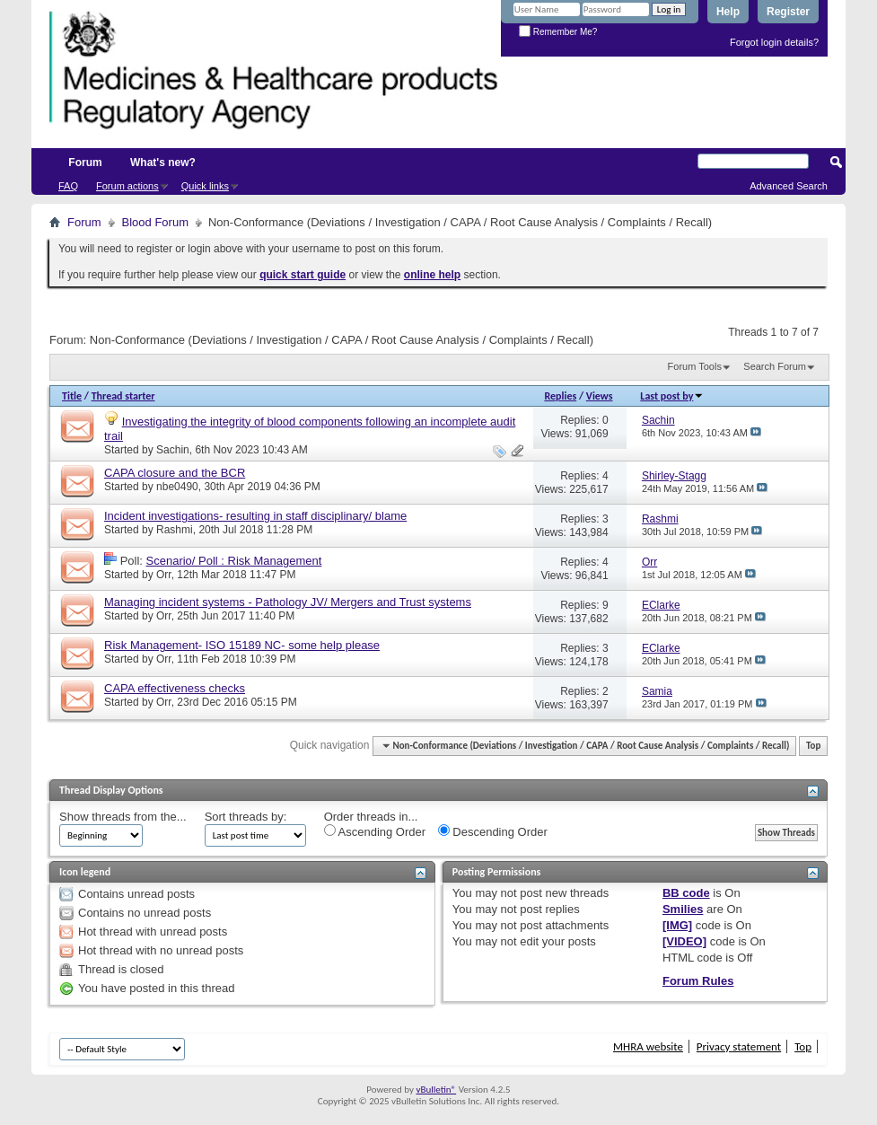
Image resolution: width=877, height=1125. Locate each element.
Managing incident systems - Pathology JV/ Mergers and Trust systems (287, 602)
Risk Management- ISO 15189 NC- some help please (242, 645)
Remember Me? (558, 32)
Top (813, 745)
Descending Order (493, 831)
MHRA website (648, 1046)
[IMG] (677, 925)
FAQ (68, 185)
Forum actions (127, 185)
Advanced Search (789, 185)
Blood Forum (155, 222)
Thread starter (123, 396)
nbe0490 (177, 486)
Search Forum (774, 366)
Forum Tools (695, 366)
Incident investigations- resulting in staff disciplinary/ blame (255, 516)
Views (599, 396)
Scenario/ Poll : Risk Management (234, 560)
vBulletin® (436, 1089)
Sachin (172, 450)
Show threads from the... (123, 816)
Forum (84, 162)
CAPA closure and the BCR (174, 472)
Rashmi (174, 529)
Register (788, 11)
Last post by (672, 396)
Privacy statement (739, 1046)
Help (728, 11)
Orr (163, 574)
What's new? (163, 162)
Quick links (205, 185)
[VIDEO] (684, 941)
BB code (686, 893)
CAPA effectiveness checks (174, 688)
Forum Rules (697, 981)
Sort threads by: (246, 816)
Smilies (683, 909)
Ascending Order (374, 831)
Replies (560, 396)
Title (72, 396)
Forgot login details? (774, 42)
